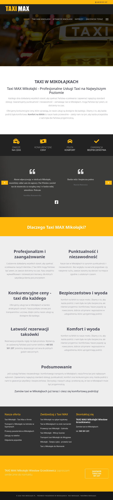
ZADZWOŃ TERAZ (94, 19)
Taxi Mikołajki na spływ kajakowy (53, 419)
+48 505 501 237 (101, 2)
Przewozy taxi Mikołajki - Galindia (54, 428)
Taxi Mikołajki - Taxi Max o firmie (18, 419)
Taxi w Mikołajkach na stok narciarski (55, 424)
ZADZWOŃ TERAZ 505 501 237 (96, 473)
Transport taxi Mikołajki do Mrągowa (55, 437)
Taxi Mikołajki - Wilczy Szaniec (52, 433)
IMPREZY (79, 19)
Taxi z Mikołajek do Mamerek (52, 446)
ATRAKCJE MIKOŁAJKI (63, 19)
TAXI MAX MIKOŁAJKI (41, 19)
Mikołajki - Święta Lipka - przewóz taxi (56, 442)
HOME (27, 19)
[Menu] (107, 19)
